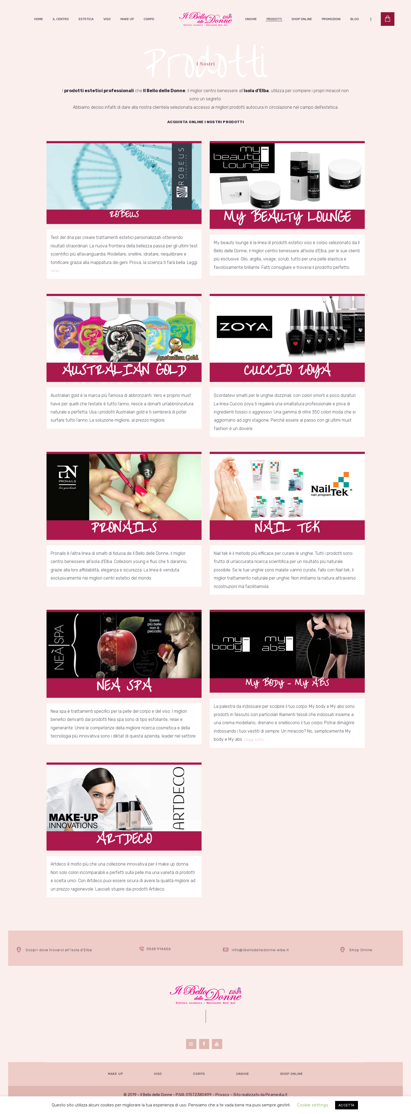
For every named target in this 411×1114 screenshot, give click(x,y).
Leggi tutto (254, 749)
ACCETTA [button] (346, 1105)
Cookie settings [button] (313, 1105)
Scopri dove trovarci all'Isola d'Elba (58, 959)
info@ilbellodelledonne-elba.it (260, 959)
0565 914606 (159, 959)
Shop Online (361, 959)
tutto (55, 275)
